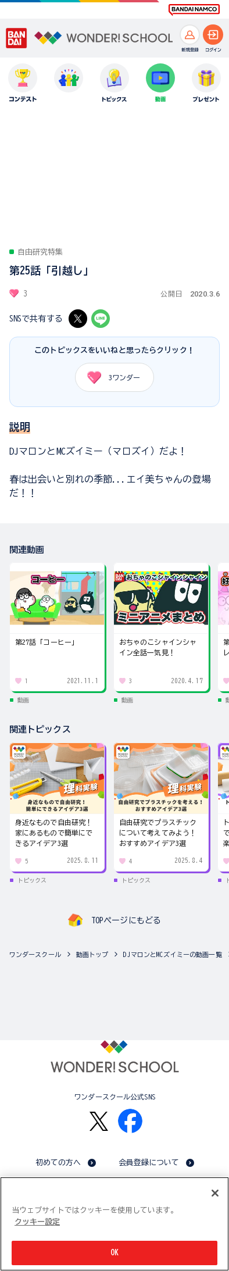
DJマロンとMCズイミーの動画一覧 (172, 954)
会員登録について (149, 1162)
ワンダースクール (35, 954)
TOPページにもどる (126, 920)
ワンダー (109, 377)
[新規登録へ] (190, 34)
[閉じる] (215, 1193)
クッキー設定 (37, 1222)
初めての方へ (58, 1162)
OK (114, 1252)
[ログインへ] (213, 34)
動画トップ (92, 954)
